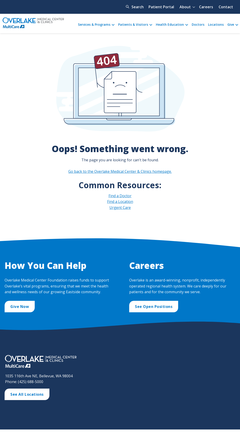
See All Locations (27, 394)
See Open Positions (153, 306)
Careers (206, 6)
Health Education (170, 24)
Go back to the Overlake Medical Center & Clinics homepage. (120, 171)
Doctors (198, 24)
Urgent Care (120, 207)
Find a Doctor (120, 195)
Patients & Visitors (133, 24)
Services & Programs (94, 24)
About (185, 6)
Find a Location (120, 201)
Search (137, 6)
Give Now (19, 306)
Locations (216, 24)
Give (230, 24)
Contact (226, 6)
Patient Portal (161, 6)
